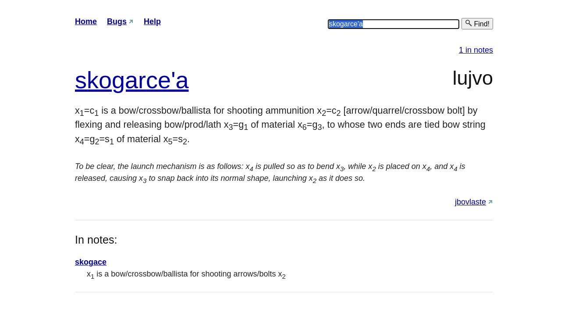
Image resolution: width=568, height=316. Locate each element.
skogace (90, 262)
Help (152, 21)
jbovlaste (470, 202)
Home (86, 21)
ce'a (167, 80)
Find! (477, 23)
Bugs (117, 21)
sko (93, 80)
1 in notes (476, 50)
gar (129, 80)
